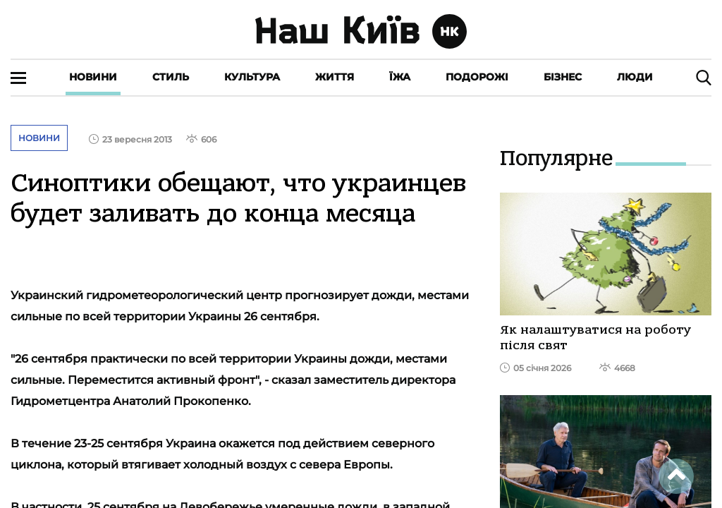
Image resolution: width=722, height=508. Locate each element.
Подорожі (477, 77)
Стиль (170, 77)
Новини (93, 77)
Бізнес (563, 77)
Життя (334, 77)
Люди (635, 77)
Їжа (399, 77)
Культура (252, 77)
